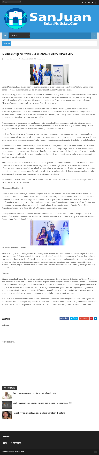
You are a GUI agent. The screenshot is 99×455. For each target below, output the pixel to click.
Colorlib (21, 452)
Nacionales (41, 59)
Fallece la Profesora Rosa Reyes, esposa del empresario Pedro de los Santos (39, 412)
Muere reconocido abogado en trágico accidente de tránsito (34, 392)
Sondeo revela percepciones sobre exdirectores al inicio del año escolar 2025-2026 (43, 402)
